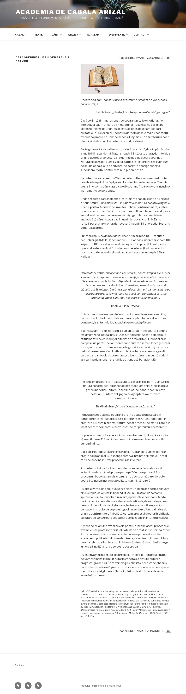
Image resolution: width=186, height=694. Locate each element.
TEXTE (40, 34)
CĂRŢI (57, 34)
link (168, 57)
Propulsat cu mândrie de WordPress (101, 685)
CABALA (22, 34)
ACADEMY (95, 34)
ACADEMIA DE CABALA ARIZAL (71, 12)
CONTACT (141, 34)
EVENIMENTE (118, 34)
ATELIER (74, 34)
